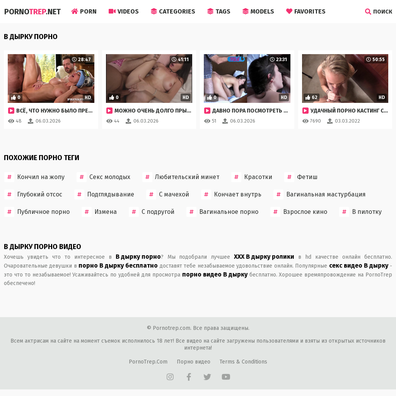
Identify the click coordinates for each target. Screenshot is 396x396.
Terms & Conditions (243, 361)
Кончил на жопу (34, 177)
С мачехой (167, 194)
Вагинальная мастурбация (319, 194)
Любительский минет (180, 177)
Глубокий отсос (33, 194)
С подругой (151, 212)
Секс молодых (103, 177)
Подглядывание (104, 194)
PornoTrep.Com (148, 361)
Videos (124, 11)
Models (258, 11)
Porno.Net (32, 11)
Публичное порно (37, 212)
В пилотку (360, 212)
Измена (99, 212)
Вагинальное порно (222, 212)
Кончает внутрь (231, 194)
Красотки (251, 177)
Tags (218, 11)
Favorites (306, 11)
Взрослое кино (298, 212)
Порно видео (193, 361)
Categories (173, 11)
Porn (84, 11)
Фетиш (300, 177)
